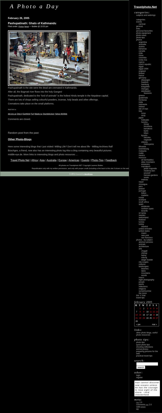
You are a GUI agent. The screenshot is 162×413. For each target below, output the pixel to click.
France (141, 75)
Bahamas (143, 49)
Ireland (142, 107)
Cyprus (141, 62)
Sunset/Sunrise (145, 291)
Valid (141, 407)
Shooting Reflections (144, 347)
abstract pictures (146, 242)
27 (157, 318)
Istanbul (144, 226)
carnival (142, 24)
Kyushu (144, 135)
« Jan (138, 324)
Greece (142, 95)
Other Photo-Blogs (20, 139)
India (141, 102)
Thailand (142, 220)
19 (154, 315)
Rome (143, 113)
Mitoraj (144, 257)
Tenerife (144, 211)
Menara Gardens (151, 175)
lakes (143, 271)
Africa (34, 160)
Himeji (146, 124)
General (139, 26)
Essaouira (145, 164)
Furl (32, 114)
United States (144, 231)
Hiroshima (148, 126)
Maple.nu (38, 114)
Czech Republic (145, 64)
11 (151, 312)
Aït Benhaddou (147, 160)
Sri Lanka (142, 213)
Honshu (144, 122)
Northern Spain (147, 209)
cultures (142, 264)
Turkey (141, 224)
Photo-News (141, 35)
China (141, 55)
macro (141, 277)
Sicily (143, 115)
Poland (142, 189)
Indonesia (143, 104)
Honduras (143, 100)
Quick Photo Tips (143, 345)
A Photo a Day (34, 6)
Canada (142, 51)
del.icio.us (12, 114)
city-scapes (143, 262)
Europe (62, 160)
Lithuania (142, 146)
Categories (140, 20)
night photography (146, 280)
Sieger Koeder (147, 260)
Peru (141, 186)
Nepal (26, 26)
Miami (143, 233)
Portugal (142, 191)
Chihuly (144, 253)
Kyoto (146, 131)
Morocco (142, 158)
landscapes (144, 266)
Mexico (142, 155)
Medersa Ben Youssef (149, 172)
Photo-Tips (97, 160)
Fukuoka (147, 137)
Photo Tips (140, 342)
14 (137, 315)
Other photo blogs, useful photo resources (147, 334)
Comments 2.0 (144, 404)
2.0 (139, 402)
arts (140, 249)
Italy (140, 111)
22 (140, 318)
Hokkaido (145, 120)
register (139, 377)
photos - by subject (144, 240)
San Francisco (147, 238)
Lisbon (143, 193)
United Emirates (145, 229)
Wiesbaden (145, 91)
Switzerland (143, 217)
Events (139, 22)
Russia (141, 197)
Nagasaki (147, 140)
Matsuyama (149, 144)
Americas (74, 160)
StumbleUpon (48, 114)
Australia (51, 160)
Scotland (142, 200)
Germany (142, 78)
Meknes (144, 180)
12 (154, 312)
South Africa (144, 202)
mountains (145, 273)
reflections (143, 286)
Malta (141, 153)
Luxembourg (144, 149)
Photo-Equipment (143, 33)
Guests (85, 160)
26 (154, 318)
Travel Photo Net (19, 160)
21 (137, 318)
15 (140, 315)
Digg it (19, 114)
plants (141, 284)
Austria (142, 46)
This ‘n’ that (140, 295)
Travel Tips (140, 298)
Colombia (142, 58)
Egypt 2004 (143, 69)
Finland (141, 73)
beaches (145, 269)
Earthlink (26, 114)
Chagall (144, 251)
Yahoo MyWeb (61, 114)
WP (137, 409)
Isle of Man (143, 109)
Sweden (142, 215)
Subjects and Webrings (146, 15)
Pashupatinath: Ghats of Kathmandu (32, 23)
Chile (141, 53)
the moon (143, 293)
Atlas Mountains (148, 162)
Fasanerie (148, 93)
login (138, 375)
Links (138, 29)
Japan (141, 118)
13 (157, 312)
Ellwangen (145, 80)
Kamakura (148, 129)
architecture (144, 246)
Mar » (154, 324)
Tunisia (141, 222)
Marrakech (145, 166)
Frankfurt (144, 82)
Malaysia (142, 151)
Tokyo (146, 133)
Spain (141, 204)
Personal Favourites (144, 31)
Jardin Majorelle (150, 168)
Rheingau (145, 89)
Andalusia (145, 206)
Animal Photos (142, 349)
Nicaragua (143, 184)
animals (142, 244)
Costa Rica (143, 60)
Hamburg (145, 84)
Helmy (143, 255)
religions (142, 289)
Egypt (141, 66)
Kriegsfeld (145, 87)
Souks (146, 177)
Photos (21, 26)
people (142, 282)
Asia (42, 160)
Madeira (144, 195)
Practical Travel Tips (144, 356)
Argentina (143, 42)
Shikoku (144, 142)
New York (145, 235)
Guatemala (143, 98)
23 (144, 318)
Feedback (111, 160)
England (142, 71)
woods (144, 275)
